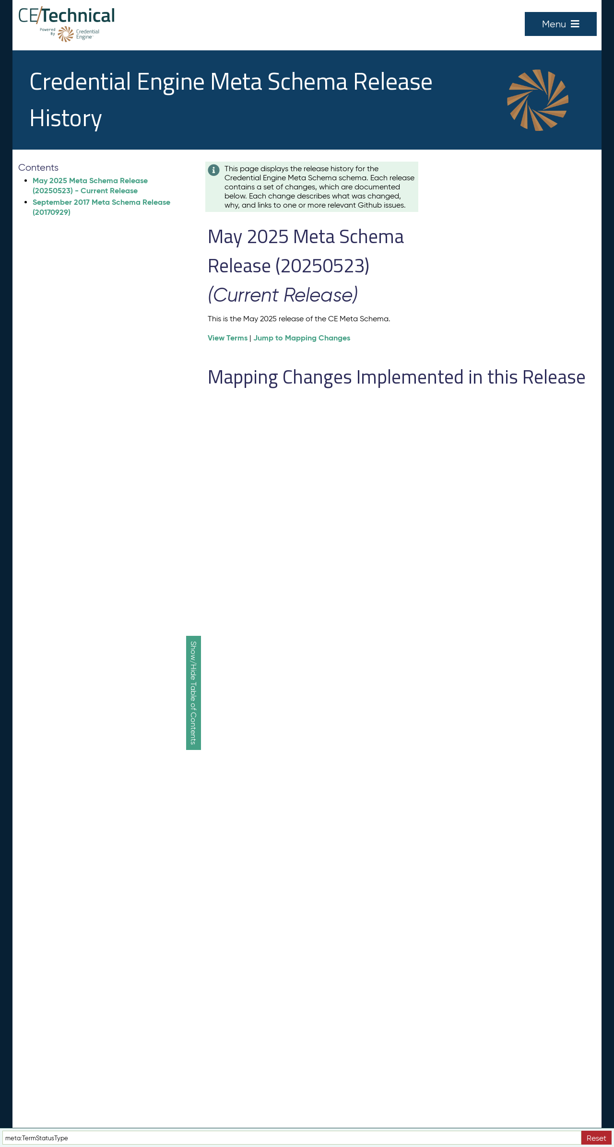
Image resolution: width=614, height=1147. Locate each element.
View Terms (228, 338)
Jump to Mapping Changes (301, 338)
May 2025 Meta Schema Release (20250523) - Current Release (90, 186)
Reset (596, 1138)
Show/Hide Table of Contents (193, 693)
